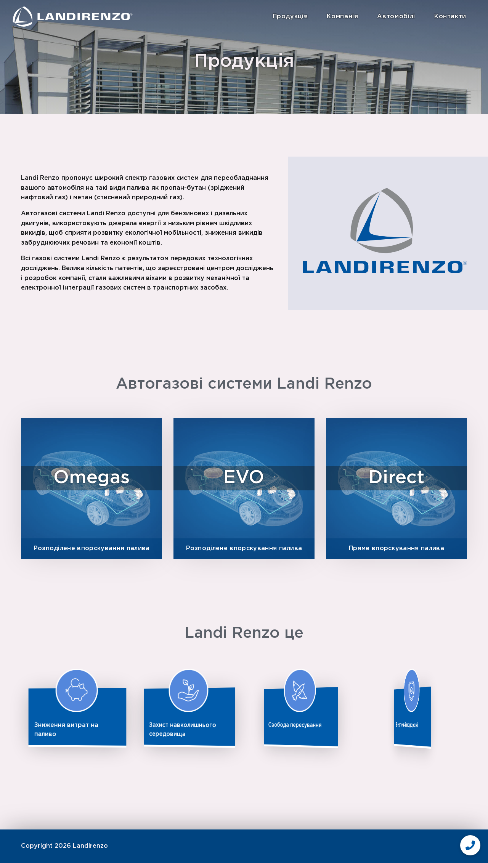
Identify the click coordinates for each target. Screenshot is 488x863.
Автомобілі (396, 16)
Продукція (290, 16)
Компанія (342, 16)
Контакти (450, 16)
